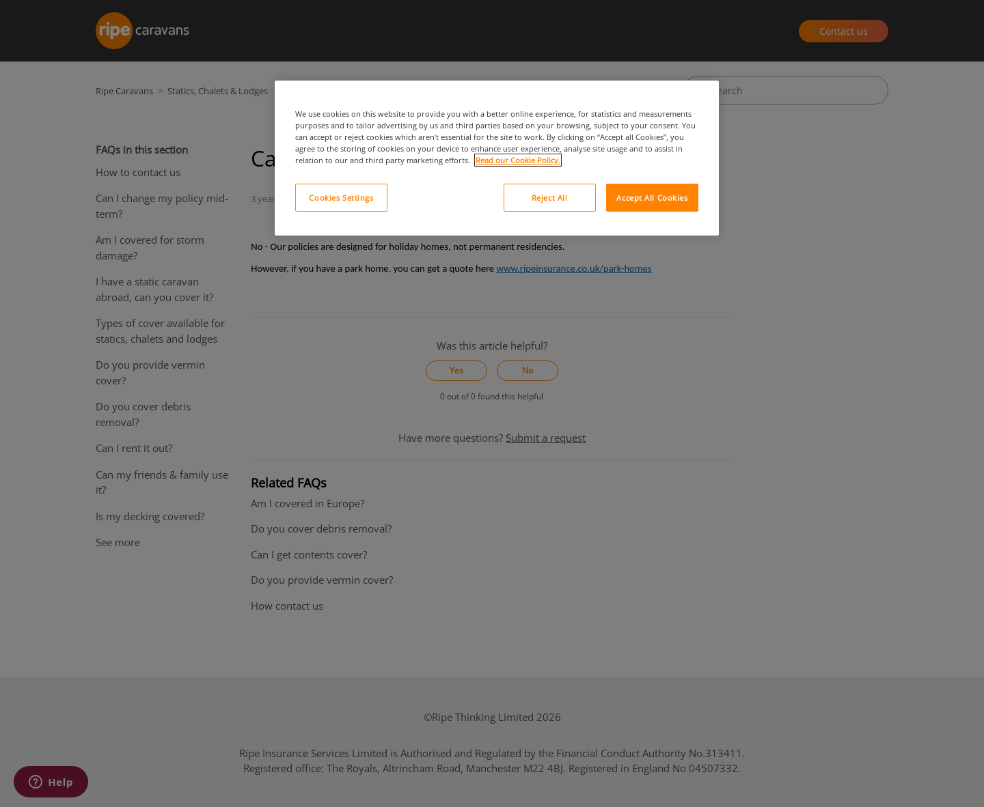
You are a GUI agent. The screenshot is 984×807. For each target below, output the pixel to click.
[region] (497, 158)
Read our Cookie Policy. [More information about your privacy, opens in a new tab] (518, 160)
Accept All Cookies (651, 198)
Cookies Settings (341, 198)
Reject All (550, 198)
